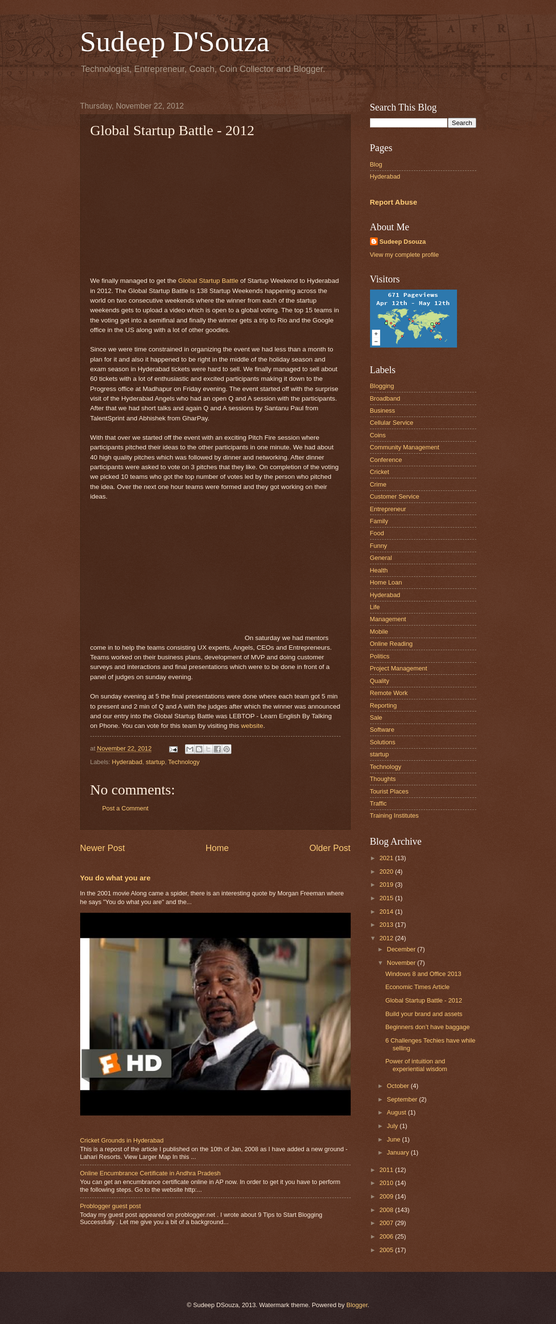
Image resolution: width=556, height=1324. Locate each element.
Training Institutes (394, 815)
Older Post (329, 848)
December (402, 949)
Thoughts (383, 778)
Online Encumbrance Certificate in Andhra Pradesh (150, 1173)
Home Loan (386, 582)
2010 (387, 1182)
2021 (387, 858)
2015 (387, 898)
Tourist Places (389, 791)
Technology (184, 762)
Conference (386, 459)
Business (382, 410)
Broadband (385, 398)
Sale (376, 717)
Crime (378, 484)
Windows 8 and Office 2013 (423, 973)
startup (155, 762)
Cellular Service (391, 422)
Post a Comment (125, 808)
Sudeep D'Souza (175, 41)
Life (375, 607)
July (393, 1125)
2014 (387, 911)
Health (379, 570)
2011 (387, 1169)
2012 (387, 938)
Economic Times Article (417, 986)
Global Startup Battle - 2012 (423, 1000)
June (394, 1139)
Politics (380, 656)
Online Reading (391, 643)
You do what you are (115, 878)
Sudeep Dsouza (403, 241)
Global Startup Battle (208, 280)
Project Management (399, 668)
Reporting (383, 705)
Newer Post (102, 848)
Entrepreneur (388, 509)
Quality (379, 680)
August (397, 1112)
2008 (387, 1209)
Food (377, 533)
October (399, 1085)
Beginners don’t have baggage (427, 1027)
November (402, 962)
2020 (387, 871)
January (399, 1152)
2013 (387, 924)
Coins (378, 435)
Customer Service (394, 496)
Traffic (378, 803)
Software (382, 729)
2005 (387, 1250)
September (403, 1099)
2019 (387, 884)
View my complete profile (404, 254)
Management (388, 619)
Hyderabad (127, 762)
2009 (387, 1196)
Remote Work (389, 693)
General (381, 557)
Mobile (379, 631)
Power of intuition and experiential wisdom (416, 1065)
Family (379, 521)
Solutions (383, 742)
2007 (387, 1222)
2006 (387, 1236)
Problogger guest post (110, 1206)
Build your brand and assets (424, 1013)
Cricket (379, 471)
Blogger (357, 1305)
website (252, 725)
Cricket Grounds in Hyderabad (122, 1140)
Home (216, 848)
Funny (378, 545)
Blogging (382, 386)
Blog (376, 164)
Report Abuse (393, 202)
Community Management (405, 447)
